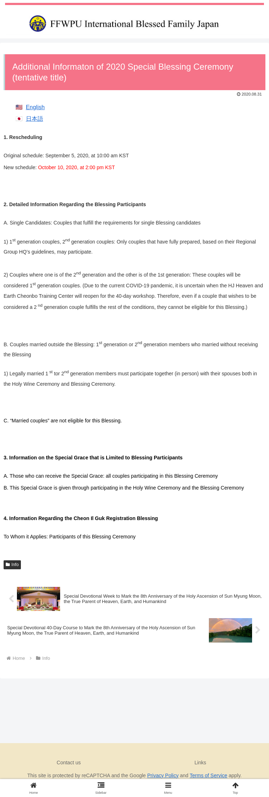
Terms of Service (208, 775)
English (35, 107)
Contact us (69, 762)
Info (12, 564)
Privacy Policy (163, 775)
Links (200, 762)
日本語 (34, 119)
